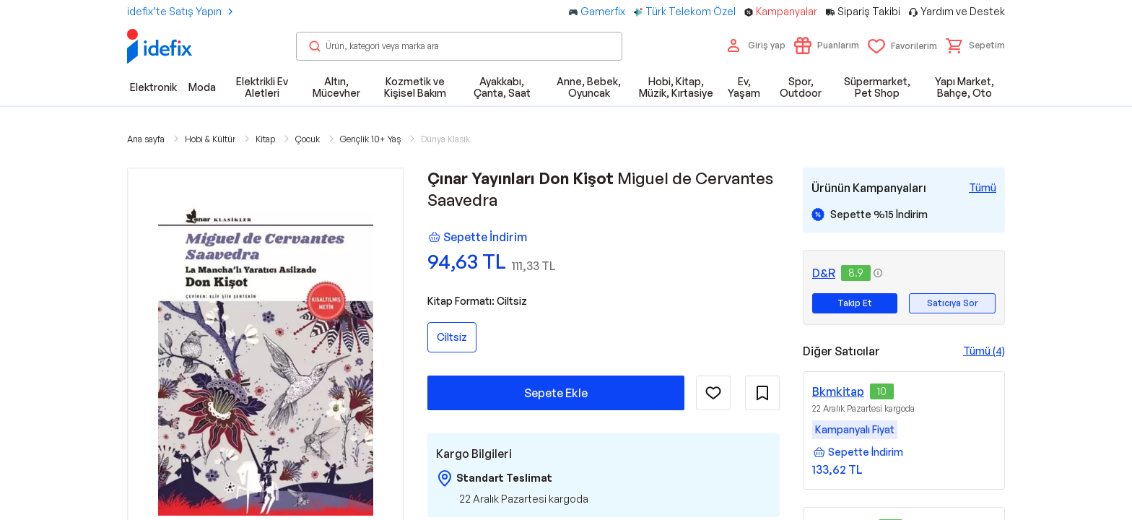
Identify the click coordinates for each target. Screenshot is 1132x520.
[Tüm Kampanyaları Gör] (982, 187)
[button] (975, 45)
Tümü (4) (984, 350)
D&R (823, 273)
